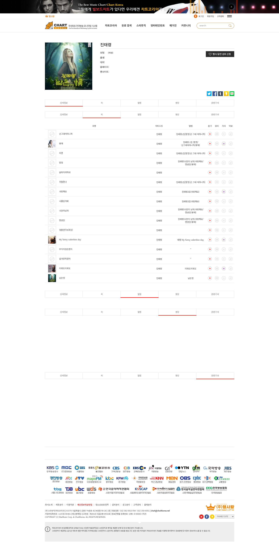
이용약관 (70, 504)
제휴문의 (59, 504)
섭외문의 (115, 504)
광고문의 (126, 504)
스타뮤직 (141, 25)
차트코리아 (111, 25)
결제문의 (148, 504)
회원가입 (210, 16)
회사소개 (49, 504)
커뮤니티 (186, 25)
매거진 (173, 25)
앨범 (139, 103)
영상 (177, 103)
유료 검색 (127, 25)
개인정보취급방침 (84, 504)
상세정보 (64, 103)
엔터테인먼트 (158, 25)
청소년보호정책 (102, 504)
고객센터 (220, 16)
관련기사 (215, 103)
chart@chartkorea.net (160, 510)
